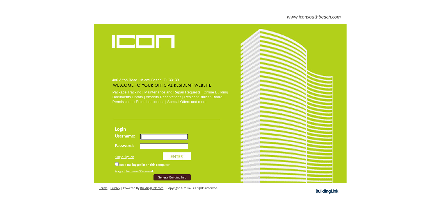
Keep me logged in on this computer (142, 164)
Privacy (115, 188)
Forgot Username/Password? (135, 171)
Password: (124, 145)
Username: (125, 136)
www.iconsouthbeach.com (314, 17)
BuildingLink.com (152, 188)
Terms (103, 188)
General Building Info (172, 177)
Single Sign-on (124, 157)
